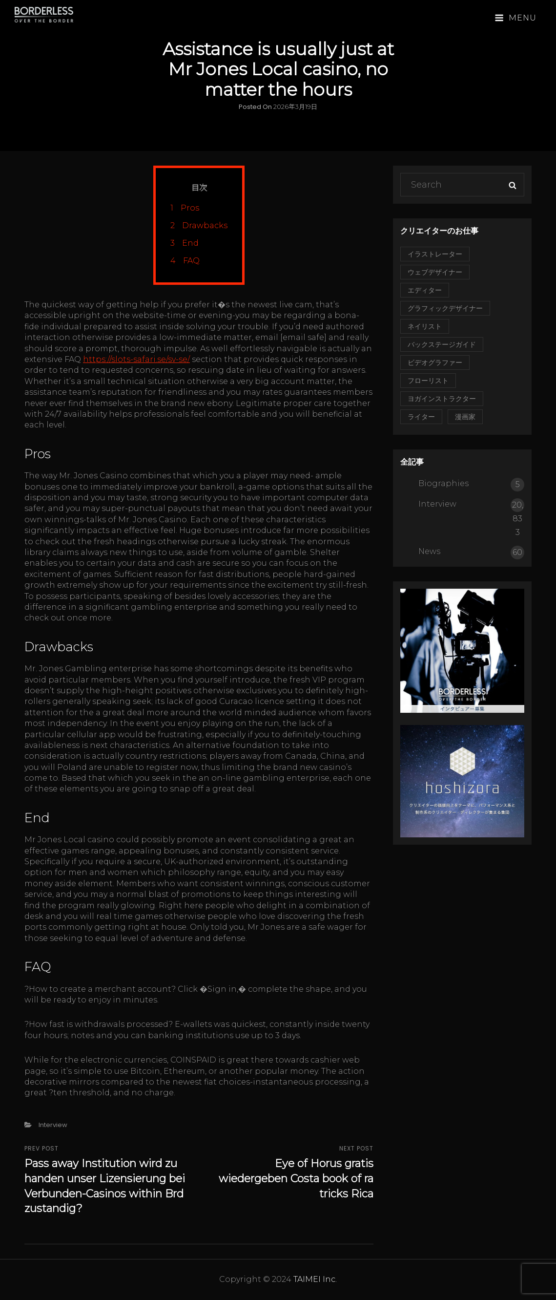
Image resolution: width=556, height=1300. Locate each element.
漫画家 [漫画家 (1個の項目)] (465, 417)
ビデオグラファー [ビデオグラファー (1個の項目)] (435, 362)
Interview (53, 1125)
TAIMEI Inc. (315, 1279)
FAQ (185, 260)
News (429, 551)
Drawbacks (198, 225)
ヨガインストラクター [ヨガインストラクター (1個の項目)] (442, 399)
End (184, 243)
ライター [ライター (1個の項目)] (421, 417)
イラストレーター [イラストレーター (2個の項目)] (435, 254)
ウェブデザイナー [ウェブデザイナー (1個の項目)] (435, 272)
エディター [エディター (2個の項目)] (425, 290)
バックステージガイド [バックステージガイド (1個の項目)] (442, 344)
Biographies (443, 483)
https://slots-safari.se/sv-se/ (136, 359)
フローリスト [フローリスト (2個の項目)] (428, 380)
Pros (184, 208)
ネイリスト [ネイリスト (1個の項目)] (425, 326)
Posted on (278, 106)
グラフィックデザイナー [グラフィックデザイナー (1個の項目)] (445, 308)
